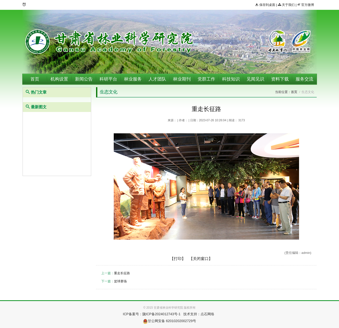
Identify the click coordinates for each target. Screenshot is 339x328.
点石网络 (207, 314)
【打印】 (178, 259)
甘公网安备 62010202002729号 (169, 321)
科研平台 (108, 79)
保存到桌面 (265, 5)
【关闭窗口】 (201, 259)
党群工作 (206, 79)
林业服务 (133, 79)
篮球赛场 (120, 281)
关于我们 (286, 5)
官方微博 (305, 5)
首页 (34, 79)
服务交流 (304, 79)
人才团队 (157, 79)
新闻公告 (84, 79)
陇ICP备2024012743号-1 (161, 314)
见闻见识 (255, 79)
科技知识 (231, 79)
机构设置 (59, 79)
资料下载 (280, 79)
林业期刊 (182, 79)
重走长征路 (122, 273)
